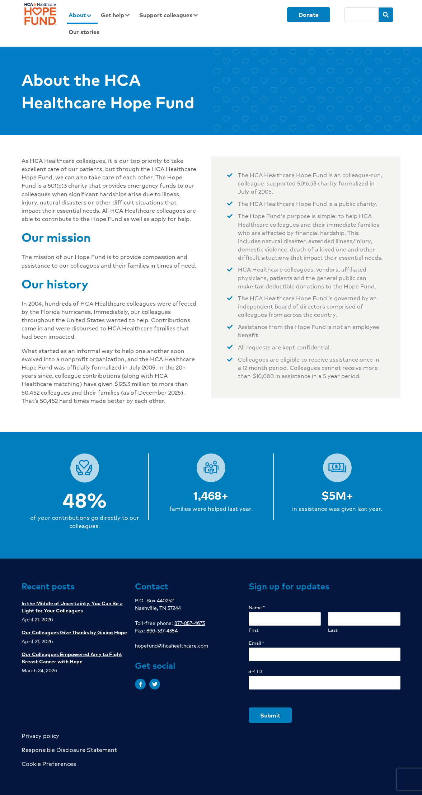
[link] (82, 15)
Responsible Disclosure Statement (69, 749)
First (254, 630)
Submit (270, 715)
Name (257, 608)
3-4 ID (255, 671)
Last (333, 630)
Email (256, 643)
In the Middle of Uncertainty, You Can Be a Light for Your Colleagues (72, 606)
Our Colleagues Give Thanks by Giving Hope (74, 632)
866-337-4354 (162, 630)
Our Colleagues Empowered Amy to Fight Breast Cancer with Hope (72, 657)
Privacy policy (40, 735)
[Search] (362, 15)
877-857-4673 (189, 623)
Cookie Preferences (49, 763)
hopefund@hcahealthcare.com (171, 645)
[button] (140, 684)
